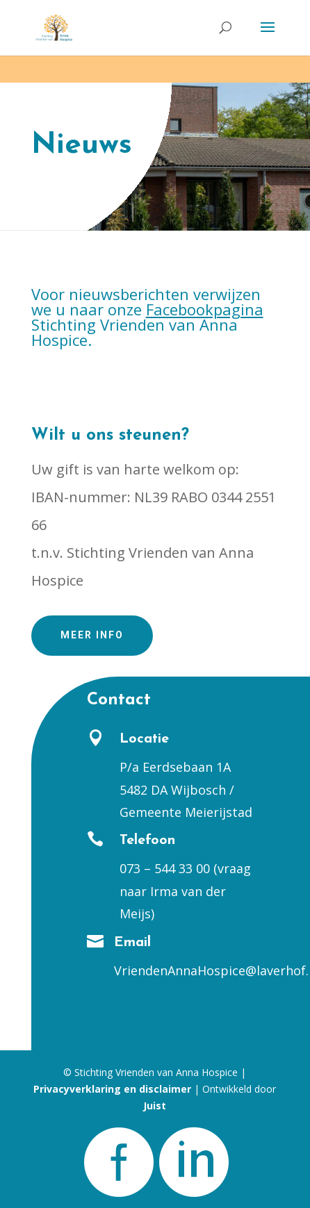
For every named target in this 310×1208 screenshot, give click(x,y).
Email (132, 943)
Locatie (144, 739)
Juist (154, 1105)
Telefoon (147, 840)
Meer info (92, 634)
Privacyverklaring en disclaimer (112, 1088)
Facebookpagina (204, 309)
